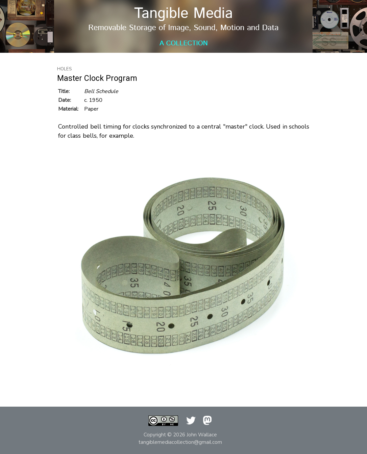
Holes (64, 69)
